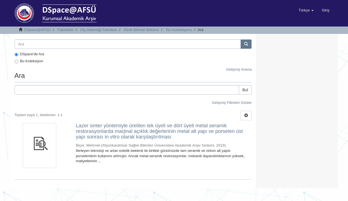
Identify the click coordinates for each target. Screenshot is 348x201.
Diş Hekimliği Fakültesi (98, 30)
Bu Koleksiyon (29, 61)
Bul (245, 90)
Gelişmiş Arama (239, 69)
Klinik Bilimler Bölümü (141, 30)
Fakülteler (65, 30)
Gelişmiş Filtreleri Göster (232, 102)
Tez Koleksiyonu (178, 30)
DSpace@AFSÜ (37, 30)
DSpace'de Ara (29, 54)
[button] (305, 10)
